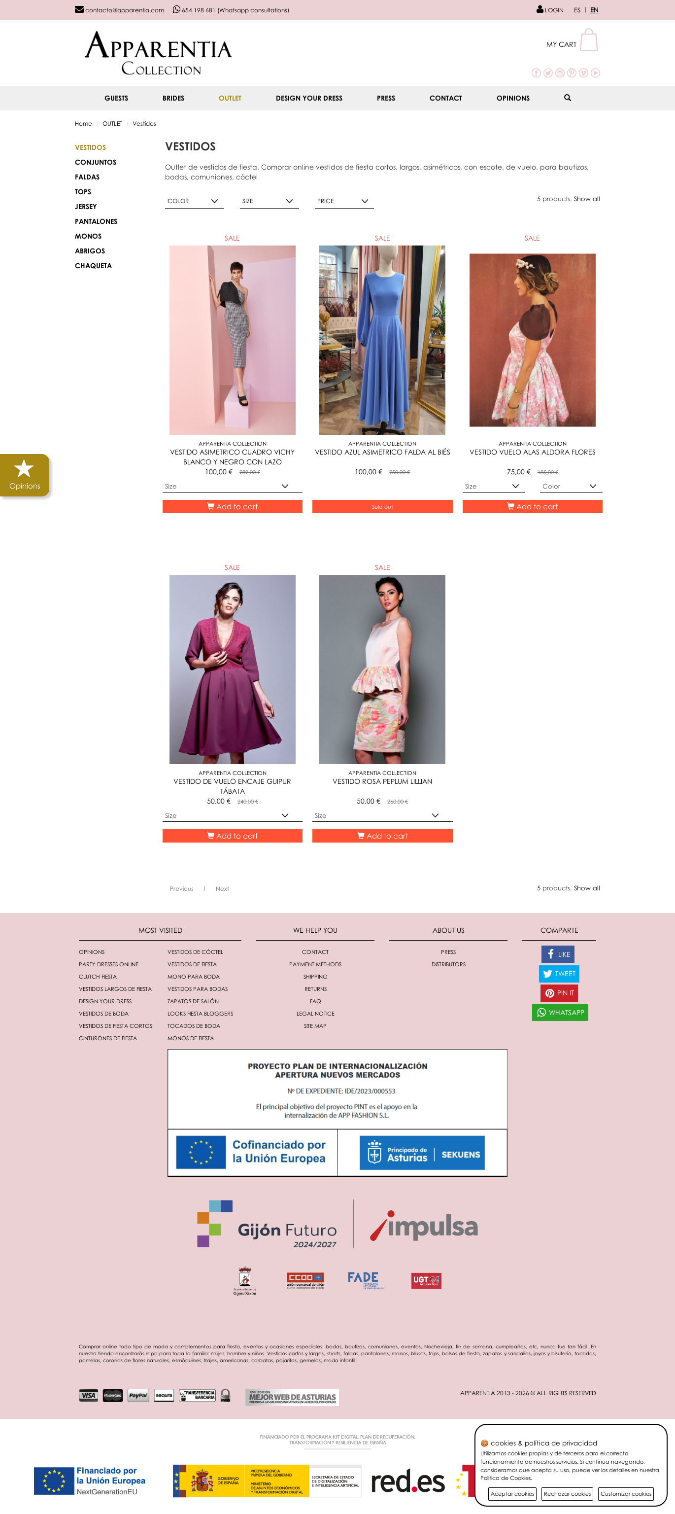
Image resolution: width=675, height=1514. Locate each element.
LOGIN (550, 10)
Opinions (513, 98)
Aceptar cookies (512, 1493)
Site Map (315, 1025)
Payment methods (315, 964)
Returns (315, 989)
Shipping (316, 976)
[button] (573, 44)
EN (594, 10)
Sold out (382, 506)
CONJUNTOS (95, 162)
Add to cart (232, 506)
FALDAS (87, 177)
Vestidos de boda (104, 1013)
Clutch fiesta (98, 976)
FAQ (315, 1001)
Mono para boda (194, 976)
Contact (446, 98)
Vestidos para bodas (198, 989)
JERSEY (86, 206)
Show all (587, 199)
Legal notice (316, 1013)
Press (386, 98)
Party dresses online (108, 964)
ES (577, 10)
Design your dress (309, 98)
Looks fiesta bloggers (200, 1013)
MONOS (88, 236)
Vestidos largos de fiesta (115, 989)
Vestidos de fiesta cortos (115, 1025)
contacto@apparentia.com (119, 10)
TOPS (83, 191)
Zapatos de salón (193, 1001)
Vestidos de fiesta (192, 964)
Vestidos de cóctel (195, 952)
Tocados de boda (194, 1025)
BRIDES (173, 98)
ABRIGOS (90, 250)
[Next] (222, 889)
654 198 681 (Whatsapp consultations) (231, 10)
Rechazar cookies (567, 1493)
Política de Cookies (505, 1478)
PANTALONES (96, 221)
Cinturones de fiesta (108, 1038)
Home (83, 123)
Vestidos (144, 123)
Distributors (449, 964)
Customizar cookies (626, 1493)
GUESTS (116, 98)
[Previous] (182, 889)
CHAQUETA (93, 265)
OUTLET (230, 98)
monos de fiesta (191, 1038)
